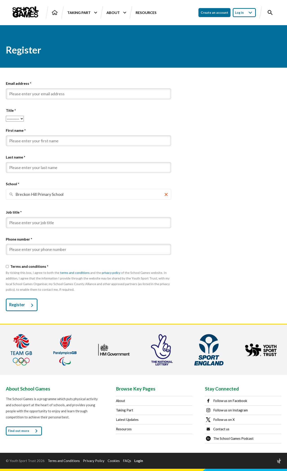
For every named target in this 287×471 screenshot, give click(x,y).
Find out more (24, 431)
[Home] (55, 12)
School (12, 184)
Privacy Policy (93, 460)
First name (16, 130)
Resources (146, 12)
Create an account (214, 12)
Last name (15, 157)
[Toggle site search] (270, 12)
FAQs (127, 460)
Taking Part (82, 13)
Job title (14, 212)
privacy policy (111, 273)
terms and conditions (75, 273)
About (116, 13)
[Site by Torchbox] (270, 461)
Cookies (114, 460)
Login (138, 460)
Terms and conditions (29, 266)
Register (22, 305)
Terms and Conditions (64, 460)
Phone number (19, 239)
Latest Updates (127, 419)
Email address (18, 83)
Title (11, 110)
